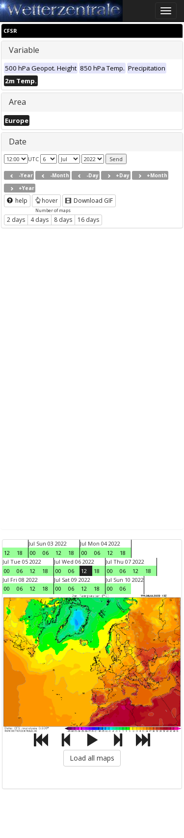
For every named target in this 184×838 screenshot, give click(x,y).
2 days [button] (16, 219)
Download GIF (89, 200)
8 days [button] (63, 219)
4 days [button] (39, 219)
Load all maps (92, 758)
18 (20, 552)
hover (46, 200)
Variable (24, 50)
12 (7, 552)
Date (17, 141)
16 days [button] (88, 219)
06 (46, 552)
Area (17, 101)
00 (33, 552)
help (17, 200)
